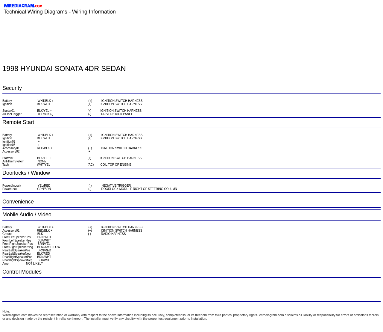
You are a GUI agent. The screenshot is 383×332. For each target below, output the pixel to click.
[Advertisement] (72, 28)
